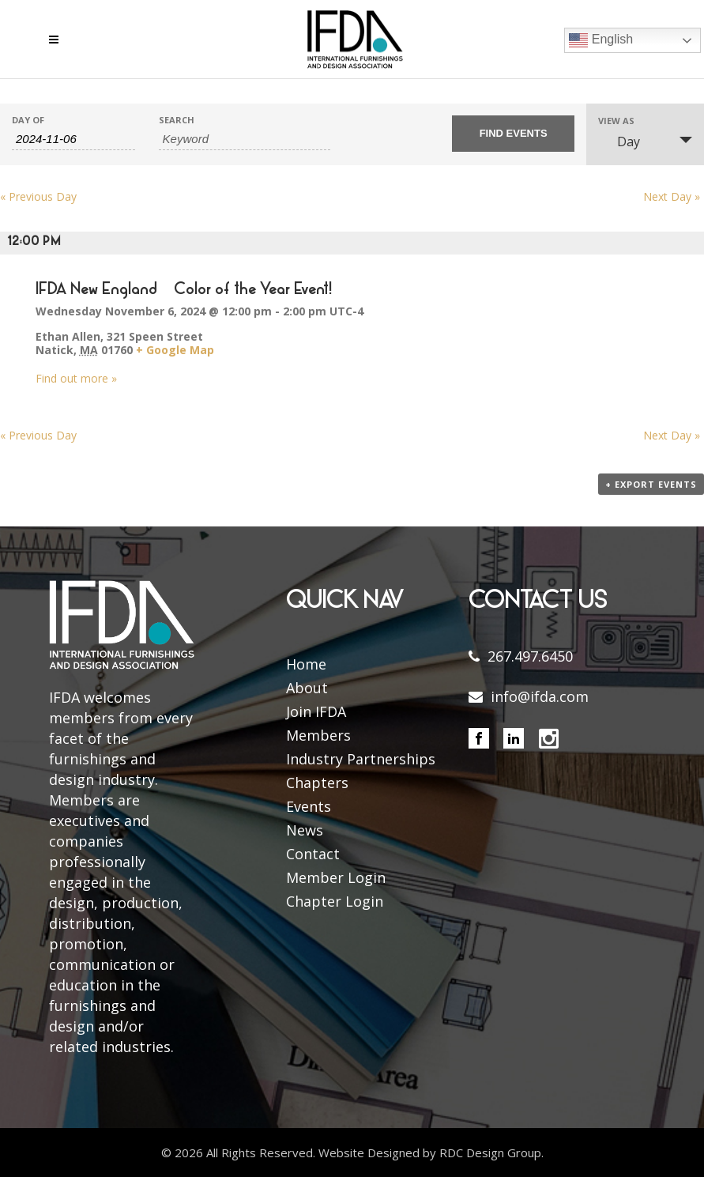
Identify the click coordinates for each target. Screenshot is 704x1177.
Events (308, 806)
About (307, 687)
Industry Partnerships (360, 758)
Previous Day (38, 196)
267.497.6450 (530, 656)
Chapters (317, 782)
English (601, 40)
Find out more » (76, 378)
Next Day (671, 196)
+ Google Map (175, 349)
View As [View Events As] (616, 120)
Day (619, 141)
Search (176, 119)
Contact (313, 853)
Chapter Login (334, 901)
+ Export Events (651, 484)
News (304, 830)
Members (318, 735)
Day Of (28, 119)
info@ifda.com (540, 696)
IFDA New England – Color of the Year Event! (184, 290)
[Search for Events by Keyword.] (244, 139)
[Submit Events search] (513, 133)
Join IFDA (316, 711)
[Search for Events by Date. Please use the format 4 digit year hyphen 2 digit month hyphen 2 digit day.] (73, 139)
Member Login (336, 877)
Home (306, 664)
